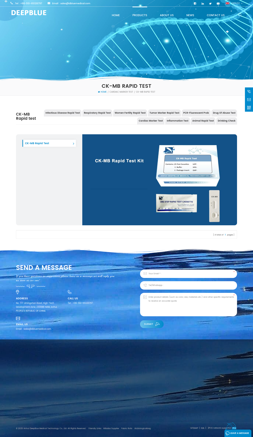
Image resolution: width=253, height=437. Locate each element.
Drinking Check (226, 121)
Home (116, 15)
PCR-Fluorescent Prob (196, 113)
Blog (18, 417)
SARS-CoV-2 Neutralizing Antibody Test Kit (138, 408)
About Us (167, 15)
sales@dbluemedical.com (75, 3)
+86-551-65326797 (31, 3)
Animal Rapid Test (203, 121)
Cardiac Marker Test (121, 92)
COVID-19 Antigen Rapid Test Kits (133, 402)
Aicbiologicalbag (142, 428)
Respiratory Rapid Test (97, 113)
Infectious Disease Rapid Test (63, 113)
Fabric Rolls (126, 428)
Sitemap (194, 428)
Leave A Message (237, 433)
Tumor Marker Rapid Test (164, 113)
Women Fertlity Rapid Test (130, 113)
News (190, 15)
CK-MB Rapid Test (37, 143)
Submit (152, 324)
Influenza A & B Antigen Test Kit (132, 414)
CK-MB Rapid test (145, 92)
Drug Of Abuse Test (224, 113)
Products (139, 15)
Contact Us (216, 15)
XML (202, 428)
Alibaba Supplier (111, 428)
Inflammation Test (177, 121)
